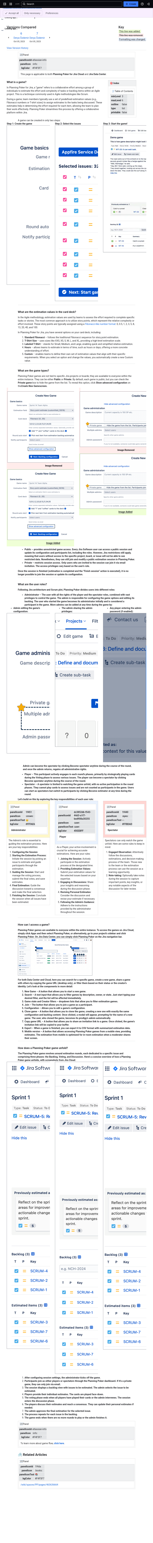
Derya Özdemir (21, 38)
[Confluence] (17, 4)
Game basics (56, 11)
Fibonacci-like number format (100, 324)
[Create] (131, 4)
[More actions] (143, 12)
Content (11, 11)
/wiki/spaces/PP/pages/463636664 (39, 1484)
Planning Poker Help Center (32, 11)
